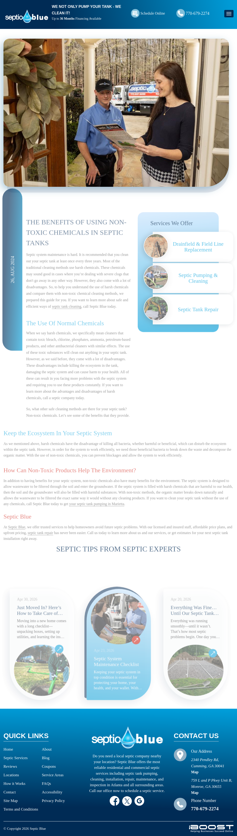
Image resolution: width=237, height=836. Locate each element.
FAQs (46, 783)
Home (8, 749)
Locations (11, 775)
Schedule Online (152, 13)
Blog (46, 758)
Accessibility (52, 792)
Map (195, 772)
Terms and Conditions (20, 809)
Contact (9, 792)
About (47, 749)
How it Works (14, 783)
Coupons (49, 766)
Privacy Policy (53, 801)
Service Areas (53, 775)
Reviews (10, 766)
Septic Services (15, 758)
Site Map (10, 801)
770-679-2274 (197, 13)
